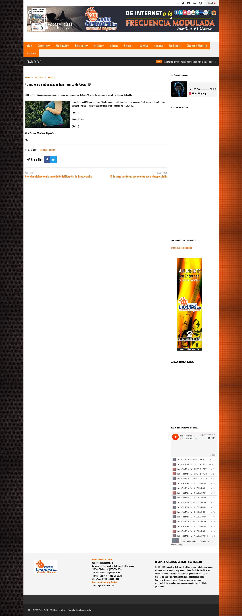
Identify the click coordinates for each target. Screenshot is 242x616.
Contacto (158, 45)
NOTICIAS (43, 149)
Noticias (99, 45)
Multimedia (62, 45)
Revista (128, 45)
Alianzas (114, 45)
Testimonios (175, 45)
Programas (81, 45)
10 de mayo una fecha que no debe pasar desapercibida (138, 176)
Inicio (29, 45)
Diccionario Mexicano (197, 45)
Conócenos (44, 45)
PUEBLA (162, 62)
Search (212, 3)
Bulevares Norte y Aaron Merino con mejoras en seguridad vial (196, 62)
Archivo (31, 53)
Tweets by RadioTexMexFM (181, 247)
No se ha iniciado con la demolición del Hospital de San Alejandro (58, 176)
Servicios (144, 45)
